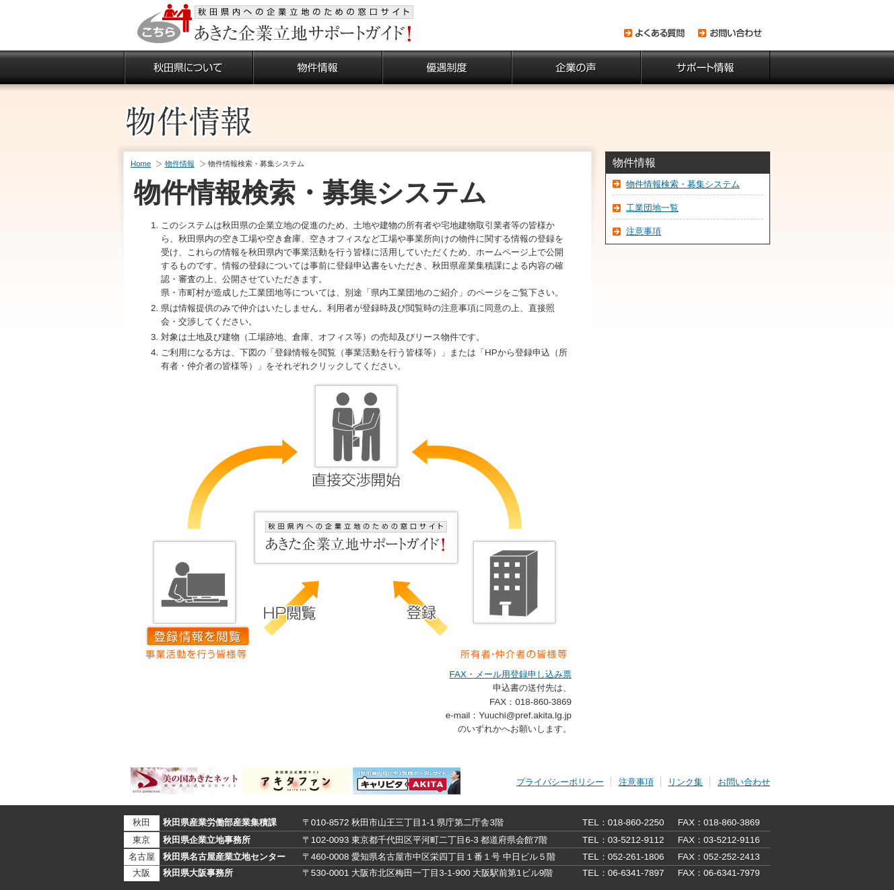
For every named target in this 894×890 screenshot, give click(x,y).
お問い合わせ (744, 782)
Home (141, 164)
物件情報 (180, 164)
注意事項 (643, 231)
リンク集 (685, 782)
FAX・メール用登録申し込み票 (511, 674)
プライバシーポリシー (560, 782)
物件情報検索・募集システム (683, 184)
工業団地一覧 (652, 208)
